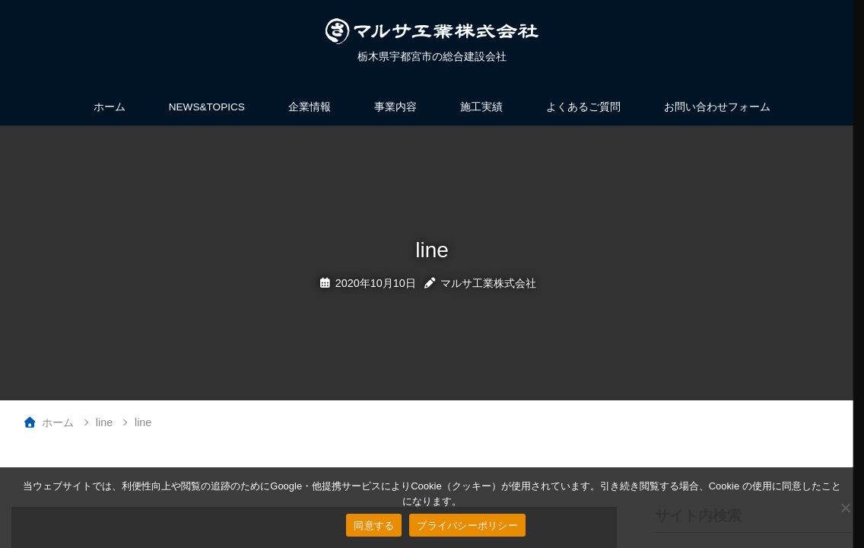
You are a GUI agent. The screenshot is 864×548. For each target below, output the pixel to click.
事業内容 (395, 107)
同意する (374, 525)
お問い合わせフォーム (717, 107)
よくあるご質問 (583, 107)
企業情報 (309, 107)
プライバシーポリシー (467, 525)
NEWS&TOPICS (207, 107)
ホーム (109, 107)
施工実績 (481, 107)
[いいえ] (845, 507)
